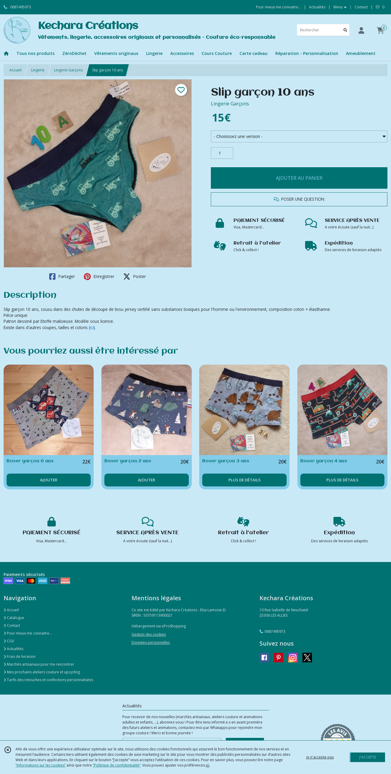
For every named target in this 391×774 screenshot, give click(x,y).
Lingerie (37, 70)
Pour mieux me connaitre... (28, 633)
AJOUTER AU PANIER (299, 178)
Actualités (13, 648)
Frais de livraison (19, 656)
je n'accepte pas (320, 757)
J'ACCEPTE (367, 757)
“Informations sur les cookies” (41, 765)
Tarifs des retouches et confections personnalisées (48, 679)
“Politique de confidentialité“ (116, 765)
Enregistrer (99, 276)
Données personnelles (151, 642)
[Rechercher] (345, 30)
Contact (361, 7)
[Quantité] (222, 153)
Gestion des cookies (149, 634)
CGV (9, 641)
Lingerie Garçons (68, 70)
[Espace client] (361, 30)
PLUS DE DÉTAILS (244, 480)
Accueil (15, 70)
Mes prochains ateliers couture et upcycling (42, 672)
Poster (134, 276)
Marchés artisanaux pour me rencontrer (39, 664)
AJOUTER (48, 480)
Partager (62, 276)
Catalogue (14, 617)
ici (92, 327)
